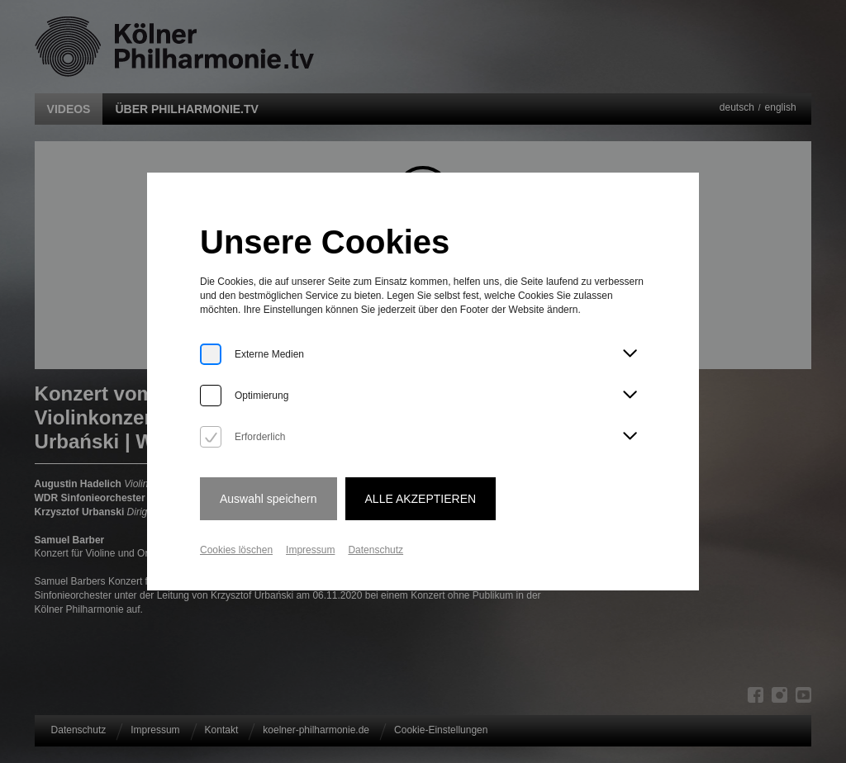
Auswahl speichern (268, 498)
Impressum (310, 550)
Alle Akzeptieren (421, 498)
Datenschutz (375, 550)
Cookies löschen (236, 550)
